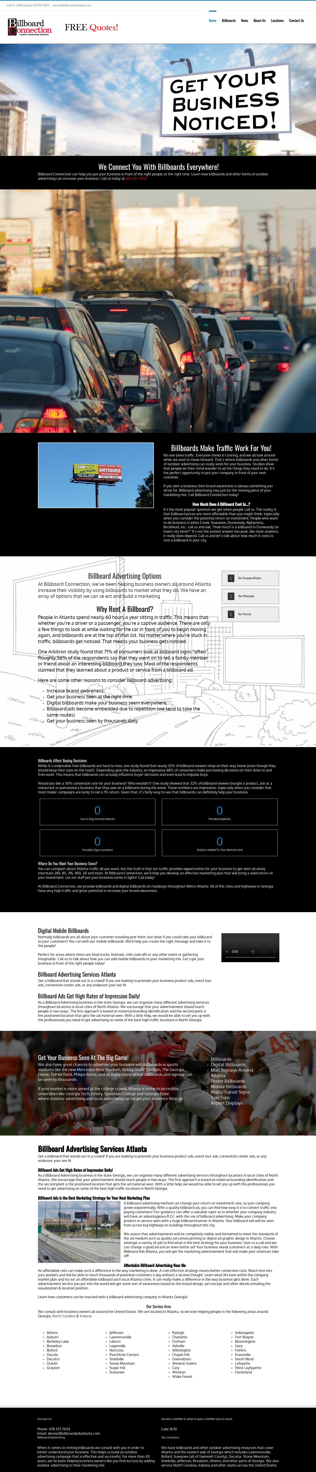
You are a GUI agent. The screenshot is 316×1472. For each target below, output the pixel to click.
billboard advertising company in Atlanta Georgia (148, 1297)
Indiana (86, 1316)
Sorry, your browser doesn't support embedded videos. (250, 947)
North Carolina (63, 1316)
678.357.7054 (59, 1429)
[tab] (250, 578)
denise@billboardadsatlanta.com (72, 5)
